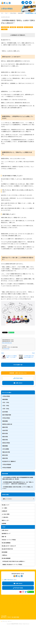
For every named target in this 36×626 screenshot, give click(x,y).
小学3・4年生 (5, 405)
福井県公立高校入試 (7, 424)
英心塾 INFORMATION (7, 549)
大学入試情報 (5, 449)
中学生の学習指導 (6, 467)
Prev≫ (33, 353)
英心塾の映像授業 (6, 558)
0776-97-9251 (6, 348)
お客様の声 (4, 511)
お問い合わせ (5, 530)
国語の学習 (5, 427)
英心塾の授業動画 (6, 542)
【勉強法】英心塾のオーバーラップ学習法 (12, 564)
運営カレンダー (5, 520)
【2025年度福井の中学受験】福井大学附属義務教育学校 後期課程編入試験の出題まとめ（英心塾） (17, 478)
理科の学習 (5, 436)
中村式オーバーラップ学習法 (9, 539)
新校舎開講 (4, 552)
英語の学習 (5, 439)
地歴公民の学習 (6, 452)
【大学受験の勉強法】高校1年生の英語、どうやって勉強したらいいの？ (17, 487)
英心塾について (5, 505)
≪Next (2, 353)
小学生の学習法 (5, 27)
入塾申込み (4, 555)
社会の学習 (5, 430)
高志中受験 (20, 27)
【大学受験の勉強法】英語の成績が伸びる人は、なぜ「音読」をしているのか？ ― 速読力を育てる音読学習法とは (17, 482)
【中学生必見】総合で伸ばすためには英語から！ (13, 561)
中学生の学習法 (6, 418)
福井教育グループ (6, 533)
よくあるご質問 (5, 514)
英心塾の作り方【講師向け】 (9, 461)
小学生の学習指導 (6, 464)
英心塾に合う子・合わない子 (9, 546)
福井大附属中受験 (28, 27)
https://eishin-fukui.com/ (7, 342)
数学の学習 (5, 433)
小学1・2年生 (5, 402)
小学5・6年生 (5, 408)
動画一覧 (4, 536)
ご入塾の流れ (5, 517)
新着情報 (4, 523)
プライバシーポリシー (7, 621)
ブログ (4, 29)
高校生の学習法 (6, 443)
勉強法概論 (13, 27)
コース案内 (4, 508)
